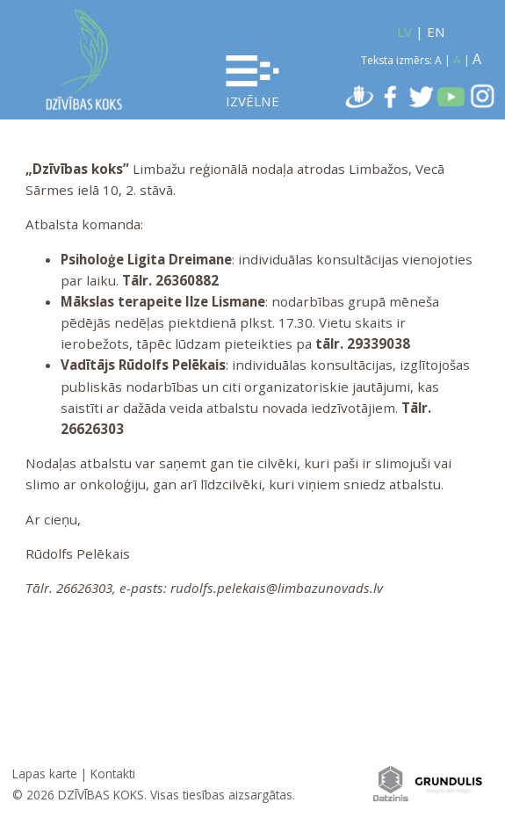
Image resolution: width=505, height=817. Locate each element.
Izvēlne (252, 82)
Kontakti (112, 773)
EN (436, 31)
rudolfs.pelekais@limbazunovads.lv (276, 587)
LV (404, 31)
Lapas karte (44, 773)
